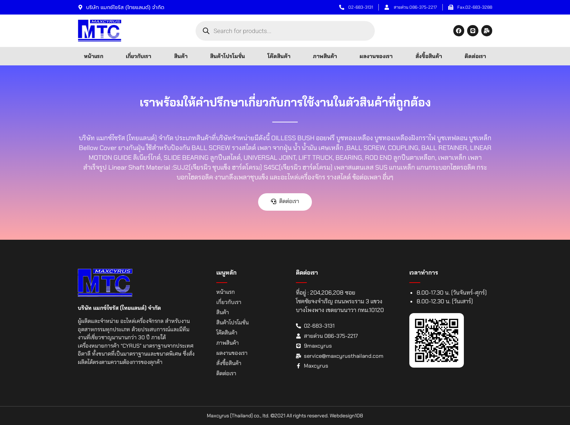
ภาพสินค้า (325, 56)
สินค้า (181, 56)
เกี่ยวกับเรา (138, 56)
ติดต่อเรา (475, 56)
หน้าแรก (93, 56)
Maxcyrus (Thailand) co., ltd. (238, 415)
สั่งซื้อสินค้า (429, 56)
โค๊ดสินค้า (279, 56)
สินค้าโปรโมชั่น (227, 56)
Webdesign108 (346, 415)
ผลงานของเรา (376, 56)
